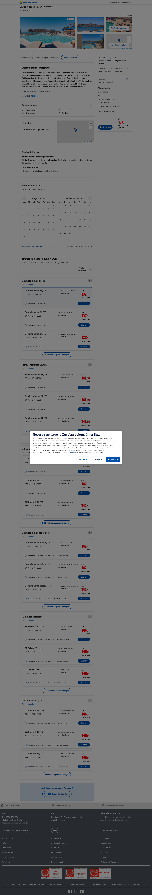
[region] (76, 447)
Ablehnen (83, 459)
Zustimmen (113, 459)
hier (101, 452)
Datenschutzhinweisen (69, 452)
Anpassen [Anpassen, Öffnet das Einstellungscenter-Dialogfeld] (97, 459)
